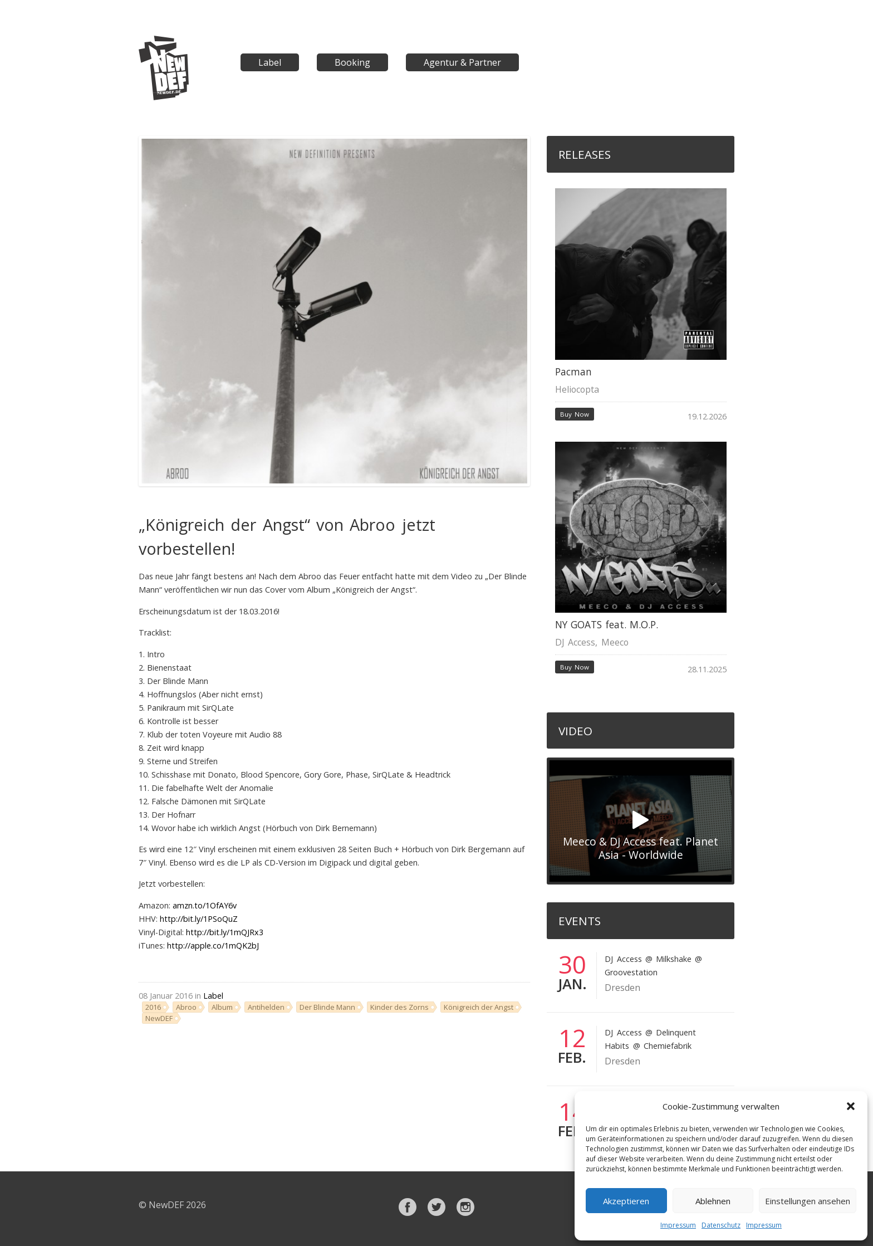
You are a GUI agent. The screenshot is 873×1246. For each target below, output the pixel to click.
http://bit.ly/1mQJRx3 (224, 932)
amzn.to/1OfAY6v (205, 905)
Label (269, 62)
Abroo (186, 1007)
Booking (352, 62)
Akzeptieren (626, 1200)
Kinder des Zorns (399, 1007)
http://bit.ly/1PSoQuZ (199, 918)
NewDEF (159, 1018)
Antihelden (266, 1007)
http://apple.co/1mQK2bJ (213, 945)
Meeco (615, 642)
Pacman (573, 371)
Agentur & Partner (462, 62)
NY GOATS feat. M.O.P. (607, 624)
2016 (153, 1007)
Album (222, 1007)
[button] (850, 1106)
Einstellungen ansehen (807, 1200)
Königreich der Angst (478, 1007)
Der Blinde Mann (327, 1007)
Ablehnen (712, 1200)
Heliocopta (577, 389)
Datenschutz (721, 1225)
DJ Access (575, 642)
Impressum (678, 1225)
